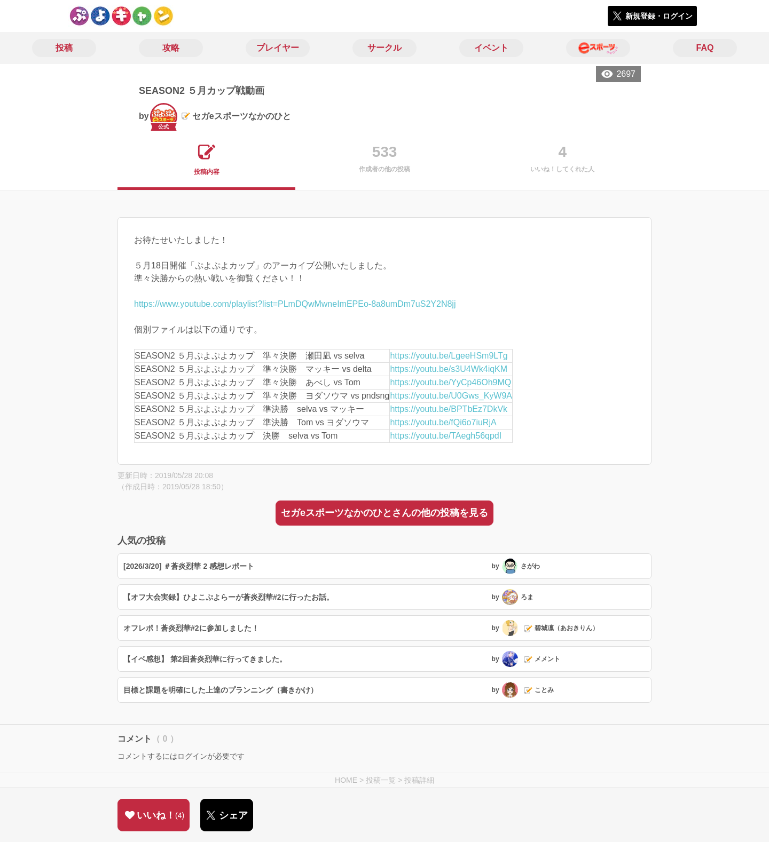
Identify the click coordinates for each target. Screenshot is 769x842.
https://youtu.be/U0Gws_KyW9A (451, 395)
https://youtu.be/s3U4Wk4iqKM (448, 369)
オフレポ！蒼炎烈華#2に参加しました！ (191, 628)
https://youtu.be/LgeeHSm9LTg (448, 355)
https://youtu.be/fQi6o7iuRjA (443, 422)
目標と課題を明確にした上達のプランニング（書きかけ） (220, 690)
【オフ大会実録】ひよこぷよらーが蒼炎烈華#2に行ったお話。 (228, 597)
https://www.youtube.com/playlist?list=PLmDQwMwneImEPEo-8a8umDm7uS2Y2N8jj (295, 303)
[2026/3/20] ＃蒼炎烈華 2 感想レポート (188, 566)
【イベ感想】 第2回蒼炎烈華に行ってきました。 (205, 659)
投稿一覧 (381, 780)
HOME (346, 780)
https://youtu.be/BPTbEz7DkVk (448, 409)
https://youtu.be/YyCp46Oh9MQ (450, 382)
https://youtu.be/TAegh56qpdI (445, 435)
